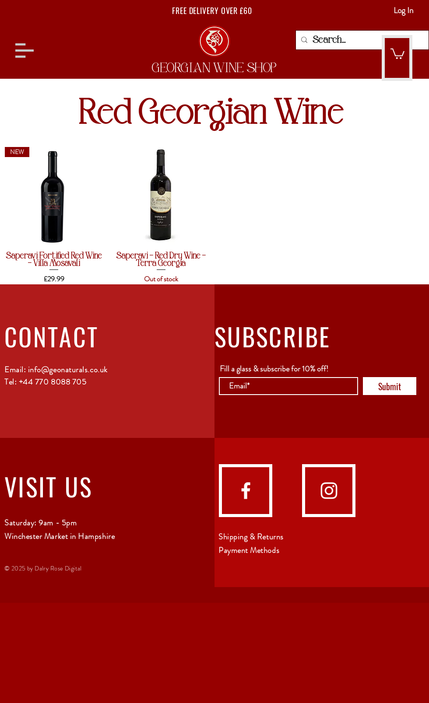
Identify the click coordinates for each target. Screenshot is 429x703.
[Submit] (389, 386)
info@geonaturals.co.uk (68, 369)
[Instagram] (329, 490)
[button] (24, 50)
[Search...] (361, 40)
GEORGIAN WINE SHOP (214, 68)
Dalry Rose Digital (58, 568)
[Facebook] (246, 490)
